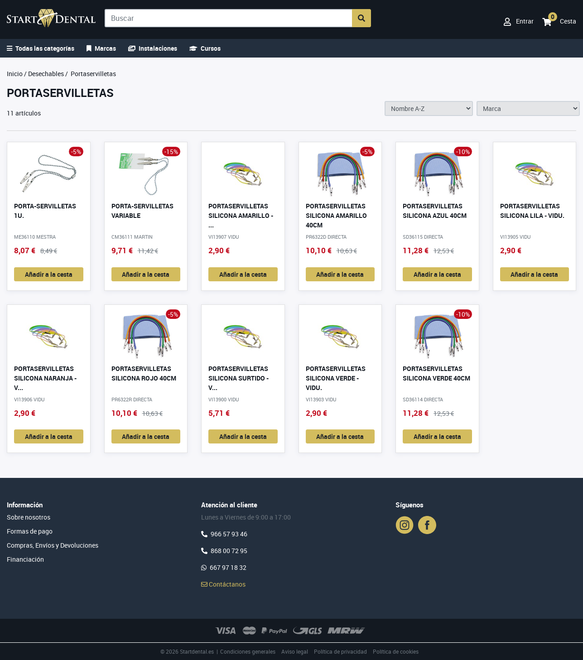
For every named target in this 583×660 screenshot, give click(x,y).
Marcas (101, 48)
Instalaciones (152, 48)
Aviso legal (294, 651)
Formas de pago (30, 531)
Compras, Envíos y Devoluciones (52, 545)
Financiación (25, 559)
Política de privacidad (340, 651)
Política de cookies (396, 651)
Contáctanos (223, 584)
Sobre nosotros (28, 517)
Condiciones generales (247, 651)
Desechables (46, 73)
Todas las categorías (40, 48)
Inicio (15, 73)
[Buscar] (229, 18)
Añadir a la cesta (48, 274)
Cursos (205, 48)
